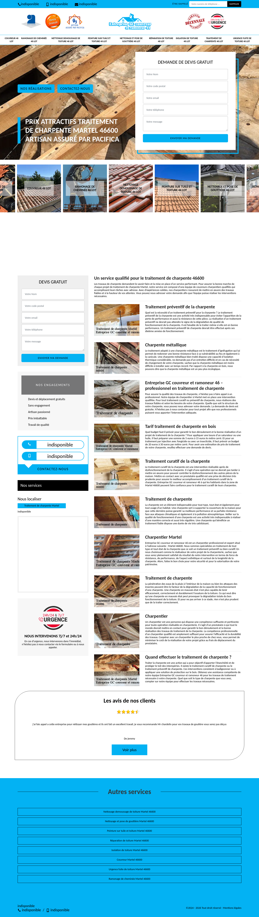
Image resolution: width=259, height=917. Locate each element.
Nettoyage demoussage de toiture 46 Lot (65, 40)
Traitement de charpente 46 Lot (214, 40)
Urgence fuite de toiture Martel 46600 (129, 869)
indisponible (28, 4)
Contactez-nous (75, 88)
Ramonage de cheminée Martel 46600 (129, 878)
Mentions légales (232, 908)
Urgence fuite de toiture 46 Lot (242, 40)
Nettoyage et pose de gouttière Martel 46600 (129, 821)
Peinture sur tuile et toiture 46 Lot (99, 40)
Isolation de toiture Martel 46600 (129, 850)
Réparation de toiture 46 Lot (161, 40)
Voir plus (129, 749)
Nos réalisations (36, 88)
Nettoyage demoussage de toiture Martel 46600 (129, 811)
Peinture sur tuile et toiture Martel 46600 (129, 830)
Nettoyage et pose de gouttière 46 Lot (131, 40)
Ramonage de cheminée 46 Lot (34, 40)
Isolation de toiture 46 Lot (187, 40)
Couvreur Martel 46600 (129, 859)
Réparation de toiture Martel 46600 (129, 840)
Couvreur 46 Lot (11, 40)
